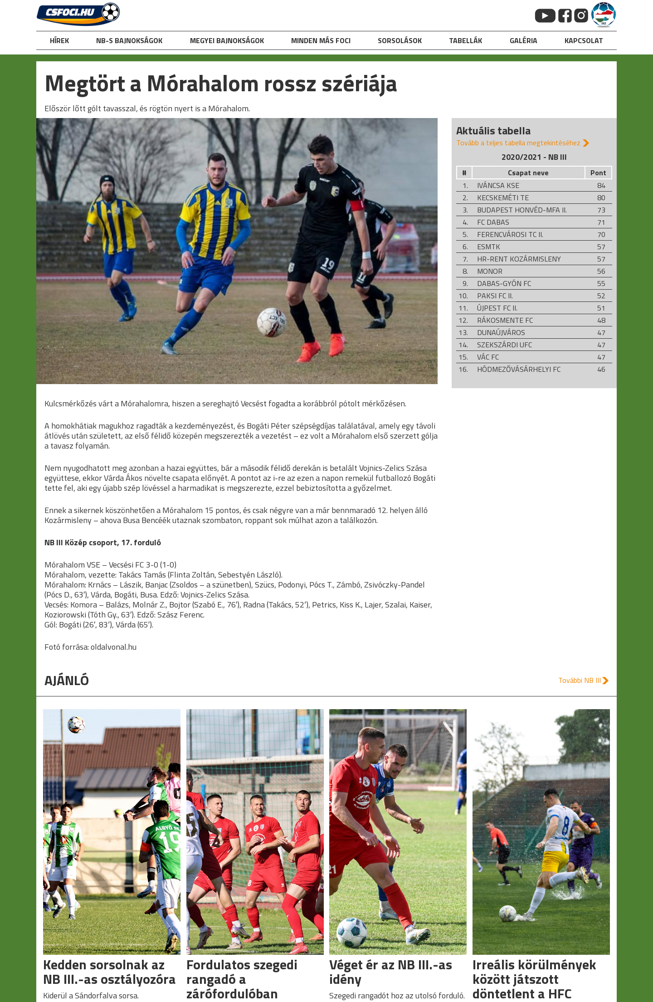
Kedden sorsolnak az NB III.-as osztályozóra (109, 971)
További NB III (579, 680)
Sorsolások (400, 40)
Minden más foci (321, 40)
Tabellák (465, 40)
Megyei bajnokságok (227, 40)
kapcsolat (584, 40)
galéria (523, 40)
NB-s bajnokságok (129, 40)
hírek (59, 40)
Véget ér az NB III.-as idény (390, 971)
